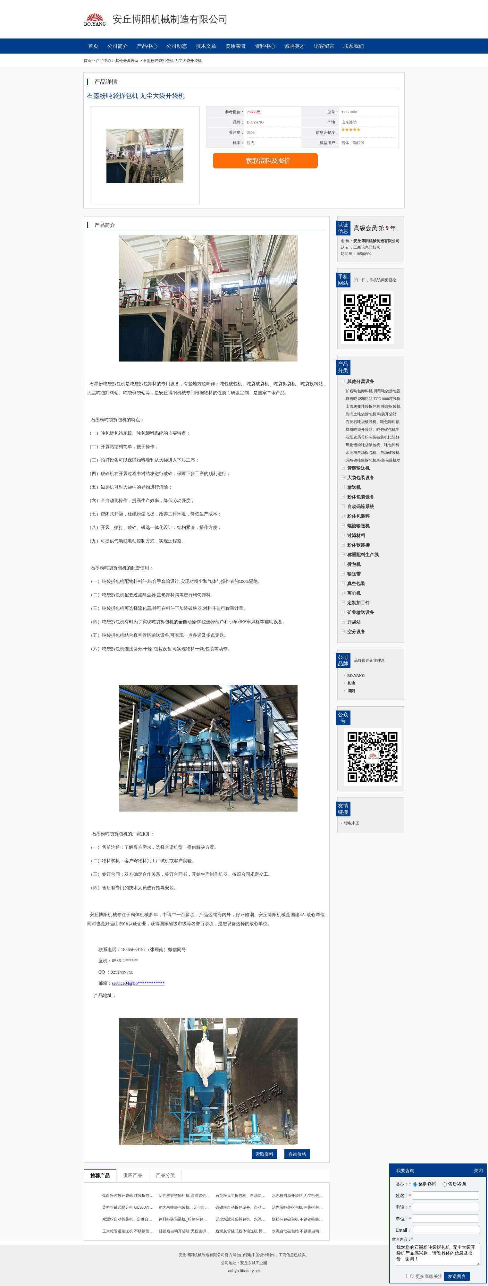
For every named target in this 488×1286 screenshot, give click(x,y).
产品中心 (147, 46)
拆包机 (354, 564)
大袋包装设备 (360, 477)
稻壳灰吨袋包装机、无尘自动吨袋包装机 (193, 1207)
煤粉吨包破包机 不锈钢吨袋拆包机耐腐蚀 (307, 1219)
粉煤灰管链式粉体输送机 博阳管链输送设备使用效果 (260, 1231)
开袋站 (354, 622)
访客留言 (324, 46)
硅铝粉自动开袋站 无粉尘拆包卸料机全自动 (196, 1231)
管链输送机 (358, 468)
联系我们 (353, 46)
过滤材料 (356, 535)
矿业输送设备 (360, 612)
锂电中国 (351, 823)
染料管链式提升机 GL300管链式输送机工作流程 (143, 1207)
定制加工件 (358, 602)
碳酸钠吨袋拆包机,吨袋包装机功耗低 (370, 461)
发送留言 (457, 1276)
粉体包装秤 (358, 516)
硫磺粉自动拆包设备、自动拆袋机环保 (248, 1207)
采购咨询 (424, 1184)
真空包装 (356, 583)
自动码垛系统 (360, 506)
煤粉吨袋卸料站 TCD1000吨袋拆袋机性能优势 (370, 399)
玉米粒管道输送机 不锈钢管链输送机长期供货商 (143, 1231)
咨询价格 (297, 1154)
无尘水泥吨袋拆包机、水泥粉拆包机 (246, 1219)
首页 (93, 46)
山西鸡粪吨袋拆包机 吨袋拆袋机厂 (370, 407)
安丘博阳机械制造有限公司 (202, 1255)
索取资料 (264, 1154)
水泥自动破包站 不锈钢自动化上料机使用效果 (311, 1231)
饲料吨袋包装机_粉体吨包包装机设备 (191, 1219)
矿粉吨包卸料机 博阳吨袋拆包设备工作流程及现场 (370, 392)
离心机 (354, 593)
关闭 (478, 1170)
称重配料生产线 (363, 554)
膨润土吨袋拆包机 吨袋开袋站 (371, 414)
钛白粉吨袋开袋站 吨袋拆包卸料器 (131, 1195)
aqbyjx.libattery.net (244, 1271)
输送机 (354, 487)
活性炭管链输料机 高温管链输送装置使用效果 (198, 1195)
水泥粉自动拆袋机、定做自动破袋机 (133, 1219)
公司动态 (176, 46)
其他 (351, 683)
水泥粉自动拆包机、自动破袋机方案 (370, 453)
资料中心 (265, 46)
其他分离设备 (360, 381)
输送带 (354, 573)
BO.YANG (356, 675)
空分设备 (356, 631)
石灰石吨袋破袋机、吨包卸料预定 (370, 423)
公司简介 (117, 46)
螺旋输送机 (358, 525)
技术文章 (206, 46)
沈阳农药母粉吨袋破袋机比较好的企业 (370, 438)
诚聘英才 (294, 46)
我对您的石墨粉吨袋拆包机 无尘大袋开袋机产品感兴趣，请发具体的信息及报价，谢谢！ (437, 1254)
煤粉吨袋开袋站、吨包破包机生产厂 (370, 430)
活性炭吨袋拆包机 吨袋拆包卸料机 (301, 1207)
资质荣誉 (235, 46)
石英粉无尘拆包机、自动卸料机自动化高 (250, 1195)
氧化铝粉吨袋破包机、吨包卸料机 (370, 446)
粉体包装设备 (360, 496)
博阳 (351, 691)
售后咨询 (454, 1184)
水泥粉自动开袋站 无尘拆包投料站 (301, 1195)
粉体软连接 (358, 545)
